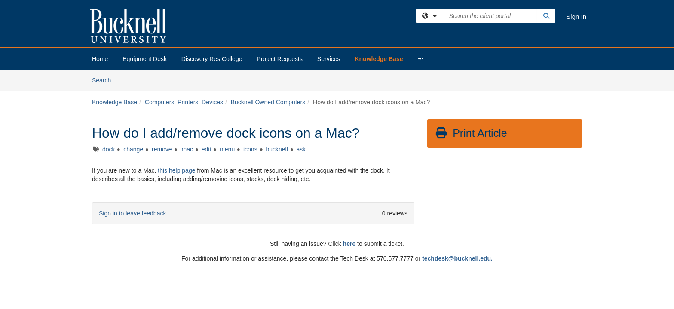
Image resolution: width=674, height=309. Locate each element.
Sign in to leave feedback (132, 143)
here (349, 174)
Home (100, 58)
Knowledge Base (379, 58)
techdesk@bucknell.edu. (457, 188)
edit (206, 79)
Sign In (576, 16)
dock (108, 79)
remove (162, 79)
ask (301, 79)
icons (250, 79)
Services (328, 58)
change (133, 79)
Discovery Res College (211, 58)
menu (227, 79)
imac (186, 79)
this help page (176, 100)
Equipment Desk (145, 58)
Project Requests (280, 58)
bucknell (277, 79)
